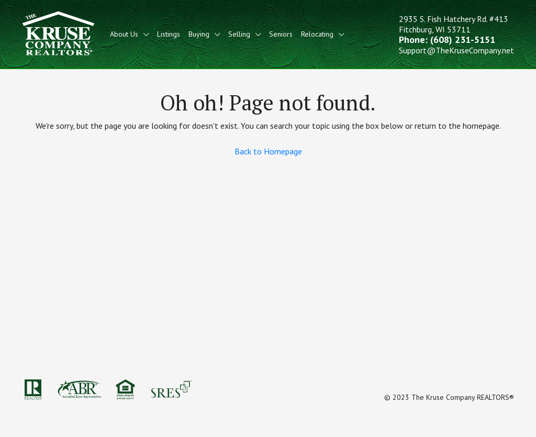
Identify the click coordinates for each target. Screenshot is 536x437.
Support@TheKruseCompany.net (456, 50)
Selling (239, 34)
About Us (124, 34)
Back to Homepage (268, 151)
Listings (168, 34)
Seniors (281, 34)
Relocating (317, 34)
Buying (198, 34)
